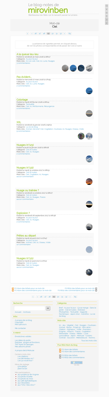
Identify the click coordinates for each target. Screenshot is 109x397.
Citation (62, 329)
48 (44, 33)
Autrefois (85, 314)
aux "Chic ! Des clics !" (26, 385)
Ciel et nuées (31, 150)
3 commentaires (23, 63)
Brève (69, 327)
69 (70, 33)
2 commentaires (23, 86)
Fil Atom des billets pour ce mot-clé (29, 288)
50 (53, 33)
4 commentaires (23, 108)
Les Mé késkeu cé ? (26, 358)
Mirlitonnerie (38, 106)
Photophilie (64, 312)
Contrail (62, 338)
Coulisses (58, 129)
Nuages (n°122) (25, 167)
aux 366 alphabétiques (27, 381)
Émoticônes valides (23, 336)
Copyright (19, 322)
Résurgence (49, 106)
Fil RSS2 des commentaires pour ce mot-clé (76, 290)
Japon (73, 336)
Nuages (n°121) (25, 258)
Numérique (64, 314)
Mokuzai (80, 336)
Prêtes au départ (26, 235)
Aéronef (36, 129)
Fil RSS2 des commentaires (73, 357)
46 (36, 33)
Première (87, 329)
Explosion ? (23, 213)
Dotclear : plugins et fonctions (27, 342)
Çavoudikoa (64, 336)
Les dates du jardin (23, 340)
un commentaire (23, 244)
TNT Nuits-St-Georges (24, 344)
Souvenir (71, 338)
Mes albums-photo (23, 346)
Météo (79, 333)
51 (57, 33)
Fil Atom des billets (70, 349)
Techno (92, 338)
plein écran (22, 369)
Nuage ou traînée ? (28, 190)
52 (61, 33)
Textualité (30, 104)
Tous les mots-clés (89, 341)
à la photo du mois (25, 379)
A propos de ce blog (23, 320)
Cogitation (48, 129)
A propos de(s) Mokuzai (24, 350)
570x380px (22, 366)
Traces (42, 197)
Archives (26, 312)
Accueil (18, 312)
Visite (81, 129)
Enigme (62, 331)
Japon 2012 (75, 314)
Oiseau (75, 129)
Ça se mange (83, 308)
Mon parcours (20, 324)
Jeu (63, 325)
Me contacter (20, 328)
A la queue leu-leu (27, 54)
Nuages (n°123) (25, 144)
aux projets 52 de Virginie (28, 374)
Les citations (23, 356)
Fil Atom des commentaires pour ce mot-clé (32, 290)
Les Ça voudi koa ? (25, 360)
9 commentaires (23, 131)
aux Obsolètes (24, 383)
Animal (29, 129)
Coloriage (22, 99)
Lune (45, 61)
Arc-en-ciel (30, 61)
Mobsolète (63, 333)
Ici (41, 61)
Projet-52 (77, 327)
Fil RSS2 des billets (70, 355)
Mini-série (86, 327)
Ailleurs (70, 331)
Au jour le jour (32, 59)
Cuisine (89, 336)
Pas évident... (24, 76)
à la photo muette (25, 377)
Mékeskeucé (81, 338)
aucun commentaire (25, 176)
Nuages (51, 61)
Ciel (37, 61)
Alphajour (71, 329)
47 (40, 33)
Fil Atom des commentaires (73, 351)
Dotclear (81, 310)
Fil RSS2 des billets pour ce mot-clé (80, 288)
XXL (19, 122)
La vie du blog (32, 127)
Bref (61, 308)
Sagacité (83, 312)
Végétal (70, 325)
